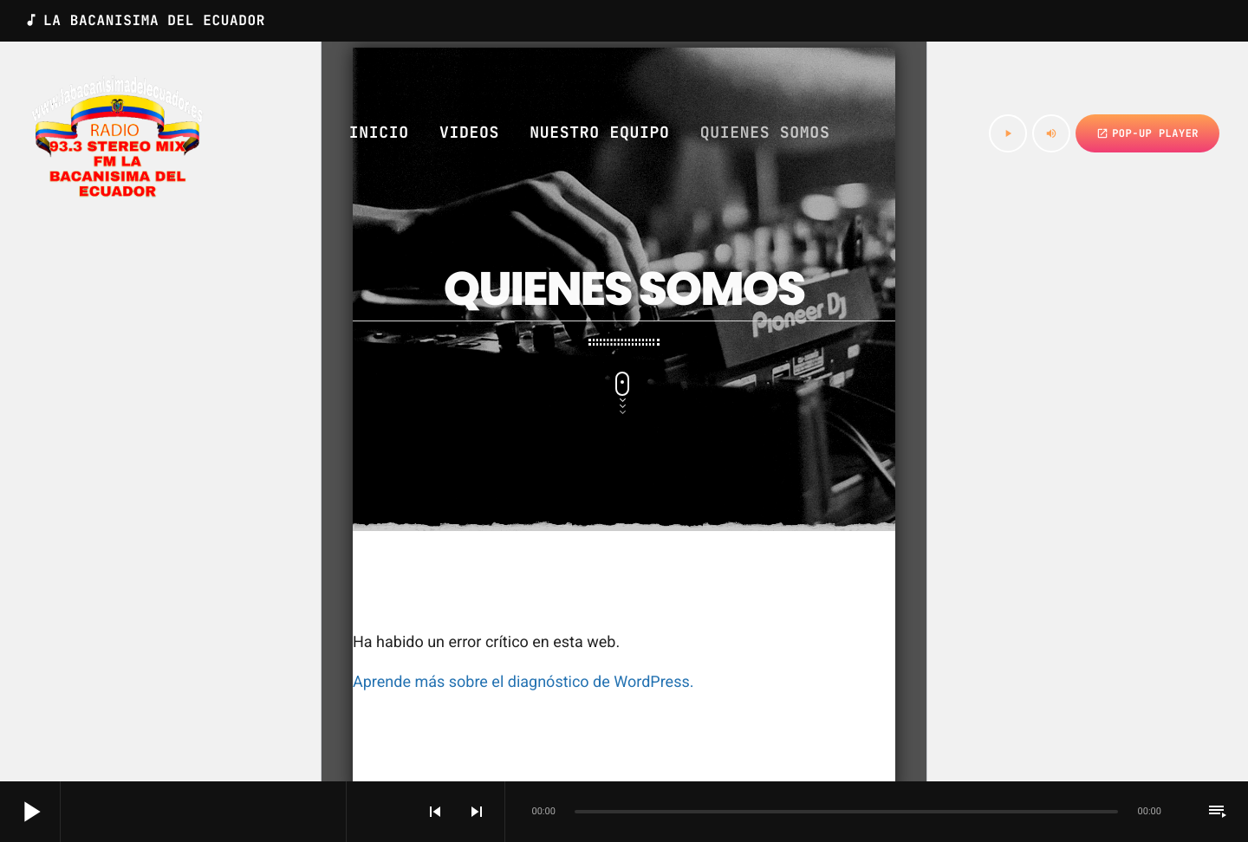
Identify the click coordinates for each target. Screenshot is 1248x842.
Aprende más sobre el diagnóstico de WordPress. (523, 682)
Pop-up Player (1147, 133)
